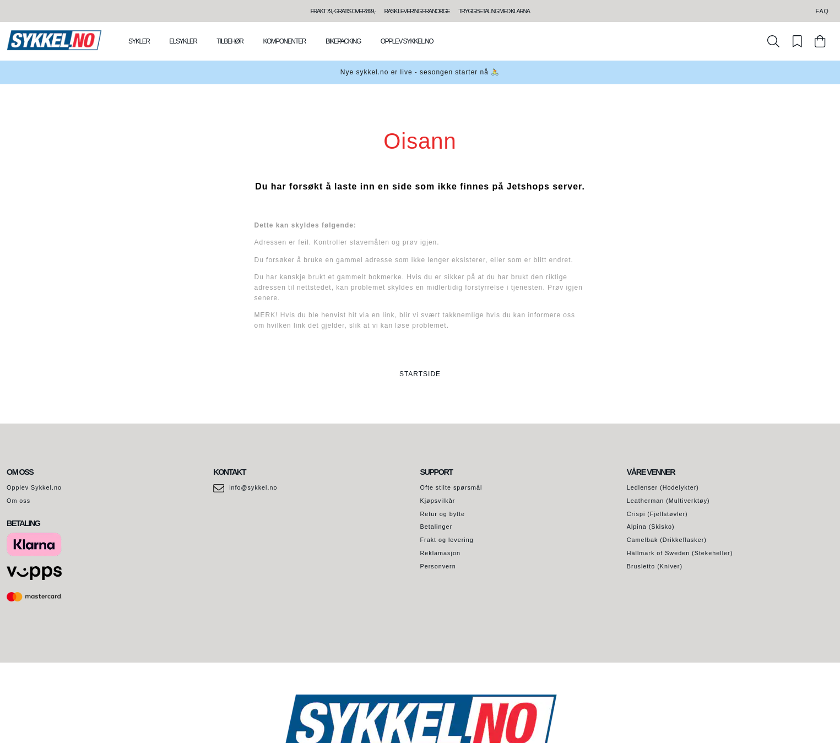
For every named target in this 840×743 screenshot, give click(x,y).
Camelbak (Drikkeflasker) (667, 539)
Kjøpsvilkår (438, 500)
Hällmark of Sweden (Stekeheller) (680, 553)
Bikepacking (343, 41)
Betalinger (436, 526)
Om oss (18, 500)
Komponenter (284, 41)
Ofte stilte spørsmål (451, 487)
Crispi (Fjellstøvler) (657, 514)
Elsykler (183, 41)
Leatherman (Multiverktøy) (668, 500)
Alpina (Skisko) (651, 526)
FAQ (822, 11)
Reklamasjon (440, 553)
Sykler (138, 41)
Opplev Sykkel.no (407, 41)
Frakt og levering (447, 539)
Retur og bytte (442, 514)
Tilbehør (229, 41)
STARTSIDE (420, 374)
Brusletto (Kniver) (654, 566)
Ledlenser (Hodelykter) (663, 487)
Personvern (438, 566)
